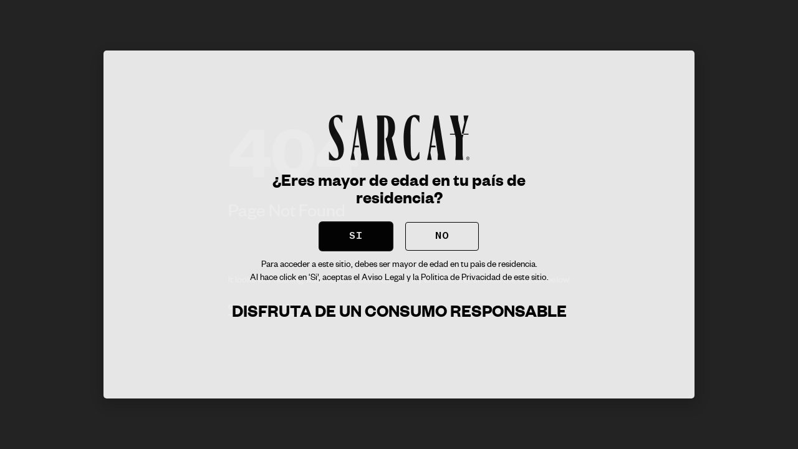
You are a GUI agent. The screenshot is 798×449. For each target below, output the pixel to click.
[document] (399, 224)
